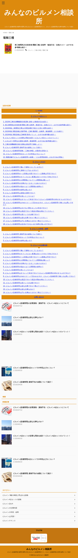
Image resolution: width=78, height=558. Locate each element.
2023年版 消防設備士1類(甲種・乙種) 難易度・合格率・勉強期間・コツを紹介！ (34, 131)
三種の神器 (39, 50)
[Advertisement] (38, 88)
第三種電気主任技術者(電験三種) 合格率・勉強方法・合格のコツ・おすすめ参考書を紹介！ (38, 125)
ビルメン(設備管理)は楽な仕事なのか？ (20, 289)
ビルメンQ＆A (40, 162)
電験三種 (47, 50)
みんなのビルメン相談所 (39, 549)
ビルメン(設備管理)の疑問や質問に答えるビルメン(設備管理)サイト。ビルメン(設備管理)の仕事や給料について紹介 (39, 552)
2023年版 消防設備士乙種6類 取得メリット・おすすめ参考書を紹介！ (30, 134)
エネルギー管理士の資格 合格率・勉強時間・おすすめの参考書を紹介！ (31, 141)
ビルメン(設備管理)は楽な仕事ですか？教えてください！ (27, 218)
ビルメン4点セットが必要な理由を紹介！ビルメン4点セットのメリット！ (32, 138)
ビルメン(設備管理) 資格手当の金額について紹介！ (23, 147)
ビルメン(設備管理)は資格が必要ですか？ (20, 193)
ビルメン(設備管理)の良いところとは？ (20, 196)
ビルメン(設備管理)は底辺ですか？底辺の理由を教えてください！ (30, 211)
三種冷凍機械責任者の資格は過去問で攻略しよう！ (23, 144)
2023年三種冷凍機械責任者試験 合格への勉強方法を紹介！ (26, 122)
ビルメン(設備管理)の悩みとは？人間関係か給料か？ (24, 186)
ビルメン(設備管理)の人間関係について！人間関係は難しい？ (27, 180)
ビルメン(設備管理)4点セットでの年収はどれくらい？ (25, 154)
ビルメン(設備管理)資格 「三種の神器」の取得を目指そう (27, 151)
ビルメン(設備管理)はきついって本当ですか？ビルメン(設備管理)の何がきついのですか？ (39, 199)
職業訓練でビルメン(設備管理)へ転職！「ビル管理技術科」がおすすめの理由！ (35, 157)
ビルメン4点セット (40, 116)
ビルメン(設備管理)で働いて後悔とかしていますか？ (24, 167)
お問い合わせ (39, 297)
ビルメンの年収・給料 (40, 229)
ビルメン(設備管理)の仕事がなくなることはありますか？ (26, 183)
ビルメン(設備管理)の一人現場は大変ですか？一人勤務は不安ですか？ (31, 173)
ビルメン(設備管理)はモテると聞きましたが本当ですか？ (27, 208)
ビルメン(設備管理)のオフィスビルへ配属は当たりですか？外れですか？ (31, 177)
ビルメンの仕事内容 (40, 245)
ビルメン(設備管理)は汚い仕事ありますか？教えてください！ (28, 221)
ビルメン (31, 50)
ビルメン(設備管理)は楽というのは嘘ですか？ (23, 214)
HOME (40, 111)
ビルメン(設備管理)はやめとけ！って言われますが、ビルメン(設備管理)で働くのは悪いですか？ (38, 204)
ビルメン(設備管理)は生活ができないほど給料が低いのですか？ (29, 224)
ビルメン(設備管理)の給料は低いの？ (18, 190)
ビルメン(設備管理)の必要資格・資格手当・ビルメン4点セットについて (42, 303)
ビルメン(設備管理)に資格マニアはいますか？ (22, 170)
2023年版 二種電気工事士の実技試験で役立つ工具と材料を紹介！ (29, 128)
